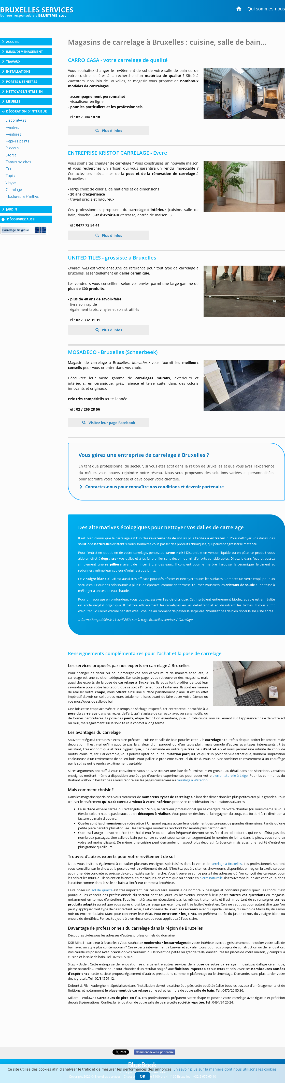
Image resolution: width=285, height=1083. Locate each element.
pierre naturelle (211, 878)
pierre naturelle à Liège (230, 775)
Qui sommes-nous (266, 8)
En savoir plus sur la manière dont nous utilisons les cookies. (226, 1069)
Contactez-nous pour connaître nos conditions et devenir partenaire (154, 487)
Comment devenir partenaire (155, 1052)
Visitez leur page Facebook (111, 422)
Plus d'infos (111, 130)
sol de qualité (102, 890)
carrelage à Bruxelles (226, 863)
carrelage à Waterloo (192, 780)
